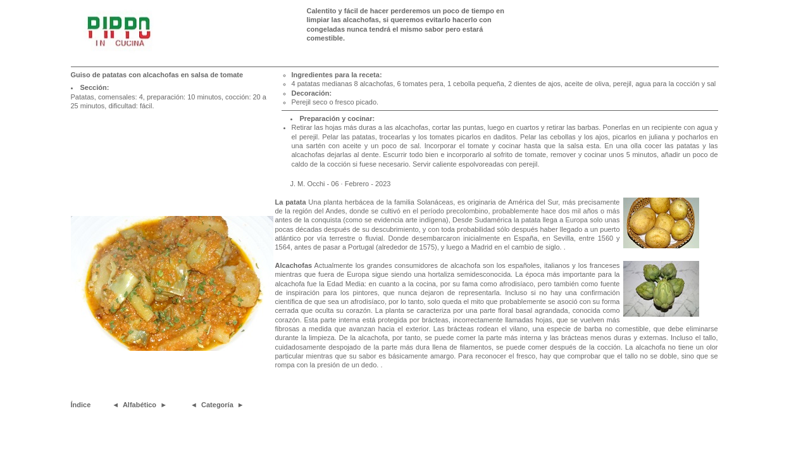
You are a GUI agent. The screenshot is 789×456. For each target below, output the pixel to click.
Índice (81, 404)
